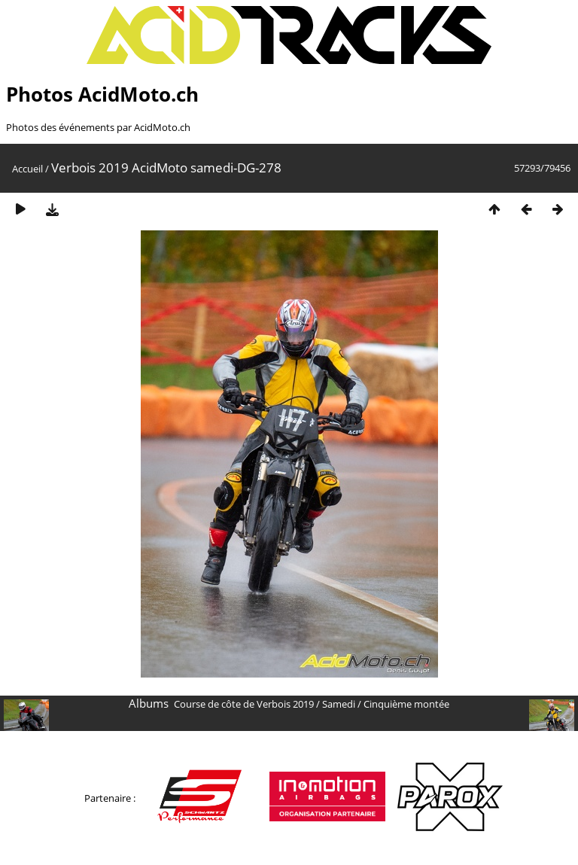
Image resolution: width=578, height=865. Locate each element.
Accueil (27, 168)
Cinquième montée (406, 704)
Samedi (338, 704)
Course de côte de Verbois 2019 (244, 704)
